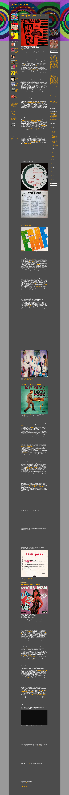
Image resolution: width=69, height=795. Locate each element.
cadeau (51, 67)
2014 (52, 167)
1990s (24, 379)
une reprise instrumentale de (27, 446)
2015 (52, 166)
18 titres (22, 49)
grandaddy (54, 77)
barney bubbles (55, 62)
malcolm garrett (55, 86)
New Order (29, 305)
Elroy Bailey (29, 655)
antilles (51, 61)
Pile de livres (20, 10)
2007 (52, 176)
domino (55, 72)
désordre (29, 220)
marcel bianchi (52, 87)
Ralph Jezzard (38, 286)
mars (52, 153)
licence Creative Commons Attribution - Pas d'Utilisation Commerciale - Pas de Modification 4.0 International (14, 133)
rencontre (54, 95)
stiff (54, 97)
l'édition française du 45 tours (42, 670)
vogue (34, 220)
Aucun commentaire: (30, 378)
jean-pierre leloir (55, 80)
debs (50, 71)
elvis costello (53, 73)
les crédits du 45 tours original (32, 467)
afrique (27, 220)
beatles (51, 64)
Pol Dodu (25, 10)
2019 (52, 160)
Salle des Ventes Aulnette (28, 414)
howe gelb (53, 79)
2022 (52, 130)
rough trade (52, 97)
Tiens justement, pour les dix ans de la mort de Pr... (54, 113)
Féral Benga (35, 70)
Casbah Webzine (13, 114)
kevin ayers (56, 83)
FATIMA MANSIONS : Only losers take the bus (16, 73)
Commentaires (53, 185)
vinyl (32, 220)
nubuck (51, 91)
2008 (52, 175)
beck (53, 64)
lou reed (57, 85)
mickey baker (56, 87)
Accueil (33, 786)
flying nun (53, 75)
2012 (52, 170)
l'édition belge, (27, 659)
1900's (50, 56)
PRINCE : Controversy (16, 78)
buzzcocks (56, 66)
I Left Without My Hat (14, 118)
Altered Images (31, 261)
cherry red (56, 68)
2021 (52, 158)
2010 (52, 172)
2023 (52, 128)
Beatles (38, 449)
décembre (53, 131)
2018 (52, 162)
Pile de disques (13, 10)
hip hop (28, 379)
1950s (24, 220)
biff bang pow (56, 64)
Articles (51, 183)
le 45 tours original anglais (33, 656)
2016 (52, 164)
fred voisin (56, 75)
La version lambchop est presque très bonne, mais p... (54, 116)
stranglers (56, 97)
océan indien (55, 91)
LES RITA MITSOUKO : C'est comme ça (16, 56)
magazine (51, 86)
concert (51, 70)
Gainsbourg (33, 128)
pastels (54, 92)
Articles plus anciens (43, 786)
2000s (51, 59)
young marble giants (52, 103)
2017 (52, 163)
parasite (51, 92)
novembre (53, 132)
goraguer (51, 77)
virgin (50, 102)
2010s (53, 59)
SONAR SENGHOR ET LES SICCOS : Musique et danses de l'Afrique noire (33, 16)
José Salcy (33, 427)
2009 (52, 174)
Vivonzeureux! (19, 4)
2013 (52, 168)
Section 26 (12, 107)
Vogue (36, 65)
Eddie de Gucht (44, 667)
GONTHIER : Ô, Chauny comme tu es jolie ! (16, 62)
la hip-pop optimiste (35, 268)
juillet (52, 148)
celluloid (54, 68)
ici (39, 745)
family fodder (52, 74)
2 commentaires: (29, 782)
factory (57, 73)
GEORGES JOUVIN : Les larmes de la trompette (16, 67)
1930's (57, 56)
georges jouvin (56, 76)
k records (53, 83)
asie (50, 62)
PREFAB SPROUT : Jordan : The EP (16, 84)
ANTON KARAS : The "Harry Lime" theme (16, 97)
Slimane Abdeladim (42, 685)
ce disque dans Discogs (28, 631)
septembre (53, 135)
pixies (50, 94)
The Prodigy (45, 284)
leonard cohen (55, 84)
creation (57, 70)
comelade (56, 69)
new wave (53, 90)
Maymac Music (13, 119)
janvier (53, 156)
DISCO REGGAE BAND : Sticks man (30, 584)
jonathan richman (54, 82)
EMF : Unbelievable (26, 225)
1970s (24, 783)
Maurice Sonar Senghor (34, 69)
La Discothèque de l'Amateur (14, 105)
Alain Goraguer (38, 128)
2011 (52, 171)
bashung (51, 63)
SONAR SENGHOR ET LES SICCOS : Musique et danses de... (54, 137)
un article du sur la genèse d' (36, 258)
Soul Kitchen (13, 113)
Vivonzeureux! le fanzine (32, 10)
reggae (27, 783)
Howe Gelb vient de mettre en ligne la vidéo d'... (54, 119)
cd (26, 379)
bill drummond (52, 65)
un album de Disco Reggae (41, 679)
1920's (55, 56)
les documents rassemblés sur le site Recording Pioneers (33, 102)
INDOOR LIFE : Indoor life (16, 44)
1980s (54, 58)
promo (57, 94)
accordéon (53, 60)
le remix (41, 298)
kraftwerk (51, 84)
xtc (57, 102)
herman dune (55, 78)
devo (55, 71)
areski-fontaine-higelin (55, 61)
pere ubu (56, 92)
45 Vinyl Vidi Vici (13, 120)
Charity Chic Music (14, 110)
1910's (53, 56)
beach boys (55, 63)
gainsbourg (51, 76)
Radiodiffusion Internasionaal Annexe (14, 112)
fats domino (56, 74)
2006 (52, 178)
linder (52, 85)
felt (50, 75)
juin (52, 149)
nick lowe (56, 90)
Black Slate (29, 677)
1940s (51, 57)
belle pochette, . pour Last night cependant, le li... (54, 110)
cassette (57, 67)
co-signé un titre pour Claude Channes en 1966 (32, 485)
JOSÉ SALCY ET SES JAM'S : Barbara (31, 384)
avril (52, 152)
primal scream (54, 94)
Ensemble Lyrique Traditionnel (35, 141)
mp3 (55, 88)
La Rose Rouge (29, 72)
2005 (52, 179)
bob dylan (55, 65)
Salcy (33, 433)
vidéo (30, 379)
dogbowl (52, 72)
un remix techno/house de (34, 697)
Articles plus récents (25, 786)
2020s (56, 59)
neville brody (51, 89)
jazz (52, 80)
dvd (56, 72)
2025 (52, 126)
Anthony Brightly (23, 655)
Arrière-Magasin (13, 106)
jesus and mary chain (53, 81)
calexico (54, 67)
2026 (52, 124)
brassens (53, 66)
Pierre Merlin (23, 64)
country (54, 70)
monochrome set (52, 88)
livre (54, 85)
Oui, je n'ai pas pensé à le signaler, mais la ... (54, 107)
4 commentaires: (29, 578)
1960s (24, 579)
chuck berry (52, 69)
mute (57, 88)
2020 (52, 159)
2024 (52, 127)
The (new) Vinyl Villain (14, 103)
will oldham (55, 102)
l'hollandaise (34, 659)
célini (52, 68)
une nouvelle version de (37, 486)
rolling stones (56, 96)
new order (55, 89)
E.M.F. (33, 259)
